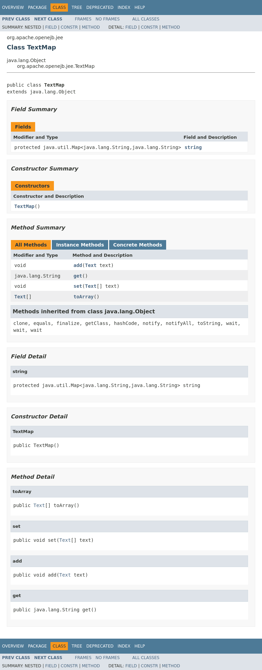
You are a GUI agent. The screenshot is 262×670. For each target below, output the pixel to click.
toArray (84, 296)
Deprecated (100, 7)
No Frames (108, 19)
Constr (69, 27)
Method (91, 27)
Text (91, 265)
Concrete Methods (137, 245)
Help (139, 7)
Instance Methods (80, 245)
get (78, 276)
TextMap (24, 206)
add (78, 265)
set (78, 286)
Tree (77, 7)
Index (124, 7)
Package (37, 7)
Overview (13, 7)
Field (51, 27)
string (193, 147)
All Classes (145, 19)
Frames (83, 19)
